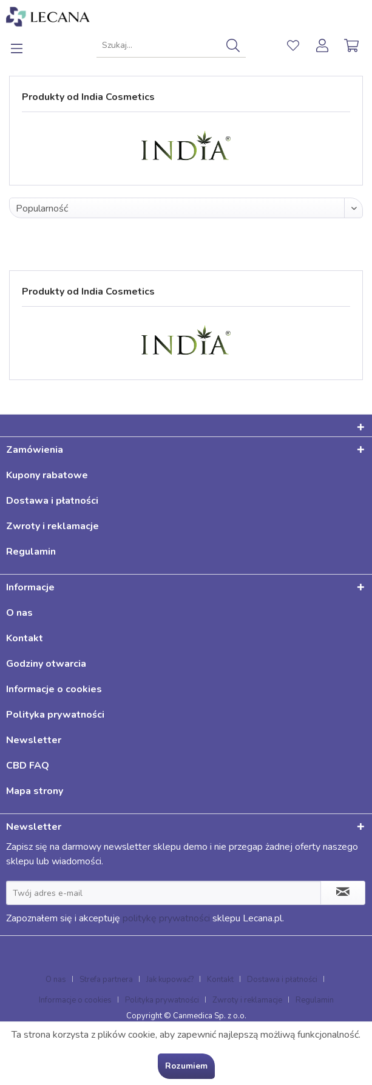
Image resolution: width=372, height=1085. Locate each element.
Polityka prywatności (55, 714)
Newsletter (33, 740)
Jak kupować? (170, 979)
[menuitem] (23, 45)
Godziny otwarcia (46, 663)
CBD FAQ (27, 765)
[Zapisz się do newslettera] (342, 893)
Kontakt (24, 638)
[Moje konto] (323, 45)
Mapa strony (34, 791)
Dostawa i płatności (52, 500)
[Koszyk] (352, 45)
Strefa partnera (106, 979)
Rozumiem (186, 1066)
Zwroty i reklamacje (52, 526)
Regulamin (31, 551)
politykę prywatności (166, 918)
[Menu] (23, 45)
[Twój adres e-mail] (163, 893)
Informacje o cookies (54, 689)
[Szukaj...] (170, 45)
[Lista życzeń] (293, 45)
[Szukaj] (233, 45)
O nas (19, 612)
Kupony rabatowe (47, 475)
